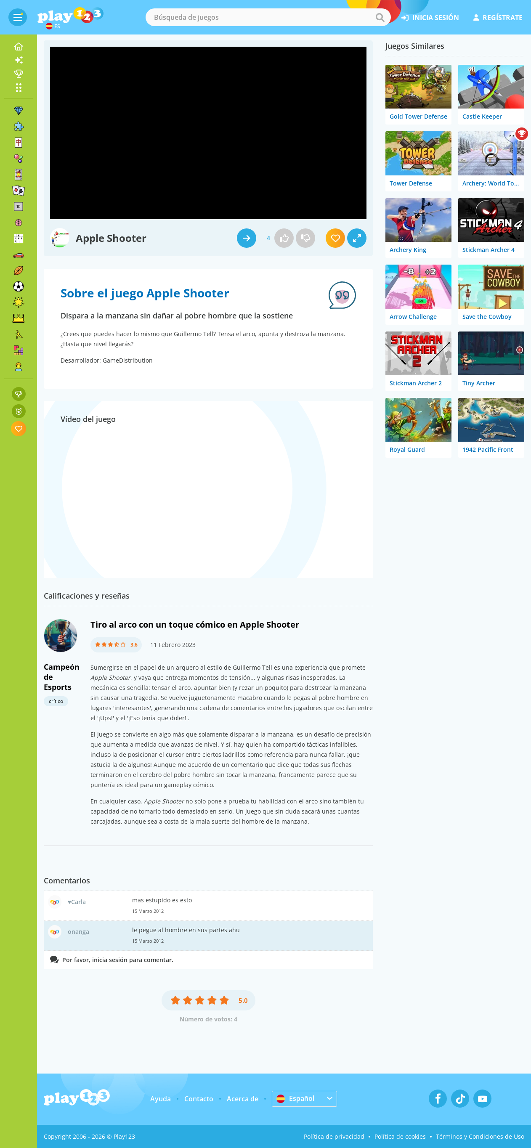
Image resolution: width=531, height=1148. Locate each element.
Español (295, 1098)
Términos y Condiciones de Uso (480, 1136)
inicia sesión (430, 17)
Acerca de (242, 1098)
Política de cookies (400, 1136)
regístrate (498, 17)
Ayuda (160, 1098)
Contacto (198, 1098)
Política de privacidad (334, 1136)
